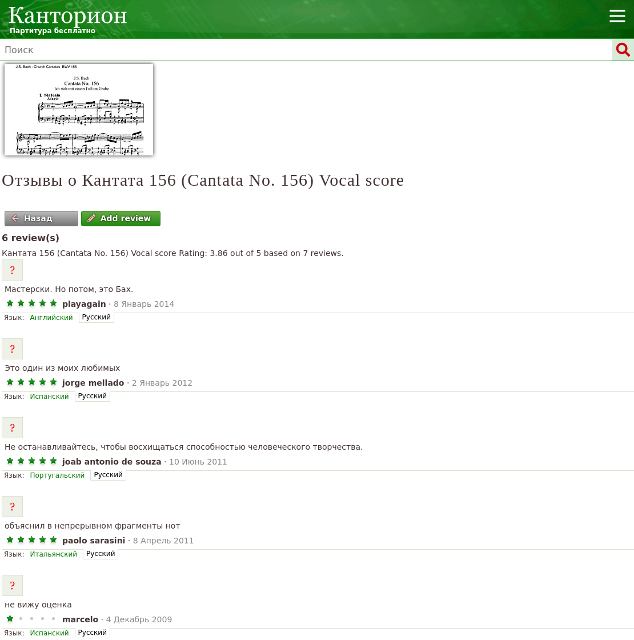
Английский (51, 318)
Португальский (57, 475)
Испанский (49, 397)
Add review (119, 218)
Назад (32, 218)
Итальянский (53, 554)
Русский (96, 317)
